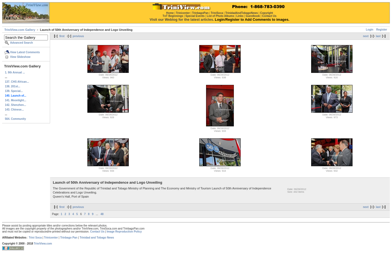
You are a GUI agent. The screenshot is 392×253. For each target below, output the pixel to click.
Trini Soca (35, 237)
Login (369, 29)
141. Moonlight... (15, 100)
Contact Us (97, 231)
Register (381, 29)
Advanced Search (21, 42)
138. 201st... (12, 86)
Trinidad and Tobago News (96, 237)
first (62, 36)
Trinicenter (51, 237)
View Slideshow (20, 56)
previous (78, 36)
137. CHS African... (17, 81)
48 (101, 214)
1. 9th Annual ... (15, 72)
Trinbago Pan (68, 237)
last (378, 36)
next (366, 36)
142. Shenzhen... (15, 104)
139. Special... (14, 91)
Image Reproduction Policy (124, 231)
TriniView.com (43, 243)
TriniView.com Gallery (19, 29)
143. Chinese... (14, 109)
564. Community (15, 118)
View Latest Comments (25, 52)
